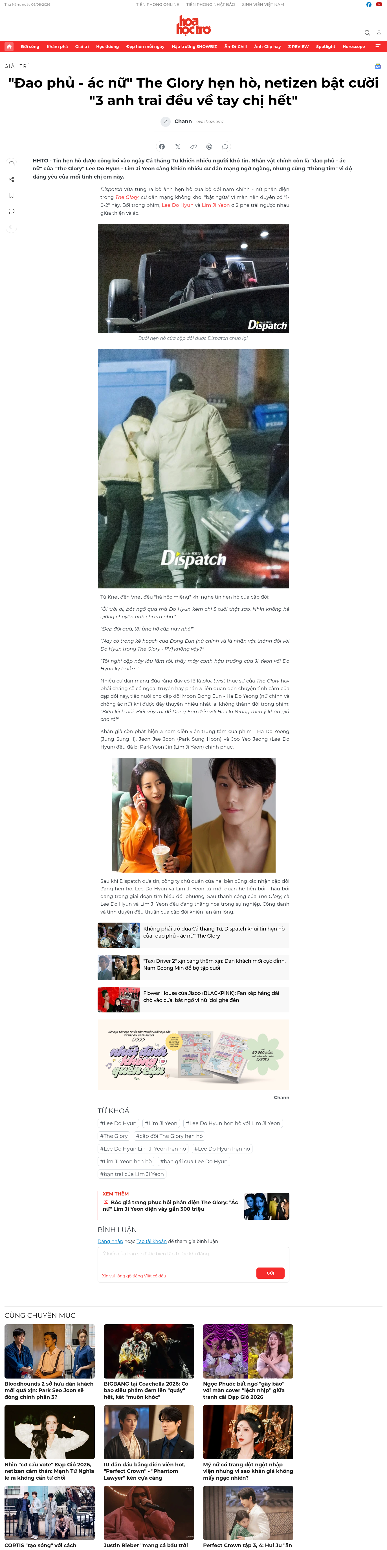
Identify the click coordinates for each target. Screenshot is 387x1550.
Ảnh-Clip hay (267, 46)
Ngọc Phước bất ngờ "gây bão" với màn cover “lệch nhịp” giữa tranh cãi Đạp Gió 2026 (244, 1390)
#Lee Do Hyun (118, 1123)
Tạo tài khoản (152, 1241)
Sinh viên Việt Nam (263, 4)
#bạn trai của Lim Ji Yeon (132, 1174)
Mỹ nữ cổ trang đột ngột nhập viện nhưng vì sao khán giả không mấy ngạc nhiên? (248, 1471)
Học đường (107, 46)
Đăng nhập (110, 1241)
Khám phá (57, 46)
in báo (209, 147)
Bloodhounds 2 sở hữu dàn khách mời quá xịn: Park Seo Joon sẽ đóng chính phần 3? (49, 1390)
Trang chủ (9, 46)
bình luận (225, 147)
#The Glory (114, 1135)
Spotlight (325, 46)
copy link (193, 147)
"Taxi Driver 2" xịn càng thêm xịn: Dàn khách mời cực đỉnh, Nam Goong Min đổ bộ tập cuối (208, 964)
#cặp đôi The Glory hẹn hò (169, 1135)
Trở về (11, 227)
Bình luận (11, 211)
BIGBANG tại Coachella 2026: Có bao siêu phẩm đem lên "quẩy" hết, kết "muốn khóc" (146, 1390)
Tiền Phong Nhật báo (210, 4)
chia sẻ (162, 147)
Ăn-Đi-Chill (236, 46)
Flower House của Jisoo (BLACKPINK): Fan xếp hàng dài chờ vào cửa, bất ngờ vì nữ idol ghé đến (212, 996)
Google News (377, 66)
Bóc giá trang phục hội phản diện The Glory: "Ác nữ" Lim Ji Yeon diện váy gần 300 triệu (170, 1205)
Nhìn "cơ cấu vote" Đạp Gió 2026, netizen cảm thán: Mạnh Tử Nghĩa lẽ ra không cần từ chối (49, 1471)
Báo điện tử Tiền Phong (193, 25)
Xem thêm (377, 46)
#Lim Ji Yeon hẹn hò (126, 1161)
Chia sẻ (11, 179)
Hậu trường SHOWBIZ (194, 46)
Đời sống (30, 46)
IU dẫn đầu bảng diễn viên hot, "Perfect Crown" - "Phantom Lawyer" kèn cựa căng (145, 1471)
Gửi (270, 1272)
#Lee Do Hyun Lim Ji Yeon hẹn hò (143, 1148)
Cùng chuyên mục (40, 1315)
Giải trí (82, 46)
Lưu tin (11, 195)
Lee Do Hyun (178, 204)
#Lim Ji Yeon (161, 1123)
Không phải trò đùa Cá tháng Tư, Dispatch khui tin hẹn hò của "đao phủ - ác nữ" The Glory (211, 932)
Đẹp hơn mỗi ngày (145, 46)
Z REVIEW (298, 46)
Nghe (11, 163)
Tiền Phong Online (157, 4)
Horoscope (354, 46)
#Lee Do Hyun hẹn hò (222, 1148)
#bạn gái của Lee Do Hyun (194, 1161)
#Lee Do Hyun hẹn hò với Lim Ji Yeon (233, 1123)
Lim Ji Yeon (216, 204)
